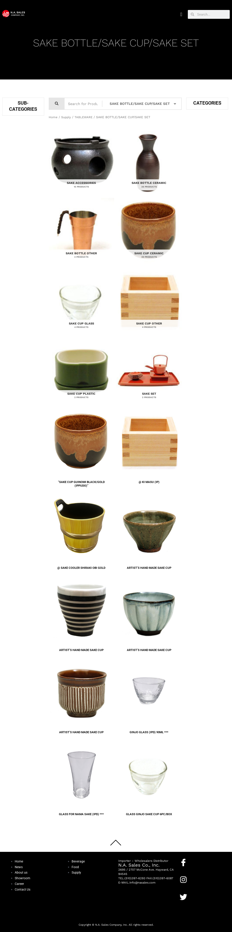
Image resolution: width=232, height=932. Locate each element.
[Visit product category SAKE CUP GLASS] (81, 302)
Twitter (185, 904)
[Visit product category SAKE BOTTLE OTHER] (81, 232)
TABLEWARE (84, 117)
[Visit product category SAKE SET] (149, 373)
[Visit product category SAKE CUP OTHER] (149, 302)
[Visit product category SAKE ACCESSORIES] (81, 161)
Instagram (187, 887)
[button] (181, 14)
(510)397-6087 (163, 878)
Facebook (187, 869)
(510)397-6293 (135, 878)
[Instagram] (183, 879)
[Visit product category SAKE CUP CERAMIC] (149, 232)
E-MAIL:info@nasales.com (136, 882)
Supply (66, 117)
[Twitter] (183, 897)
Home (53, 117)
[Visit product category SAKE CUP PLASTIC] (81, 373)
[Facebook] (183, 862)
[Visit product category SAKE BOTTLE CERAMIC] (149, 161)
